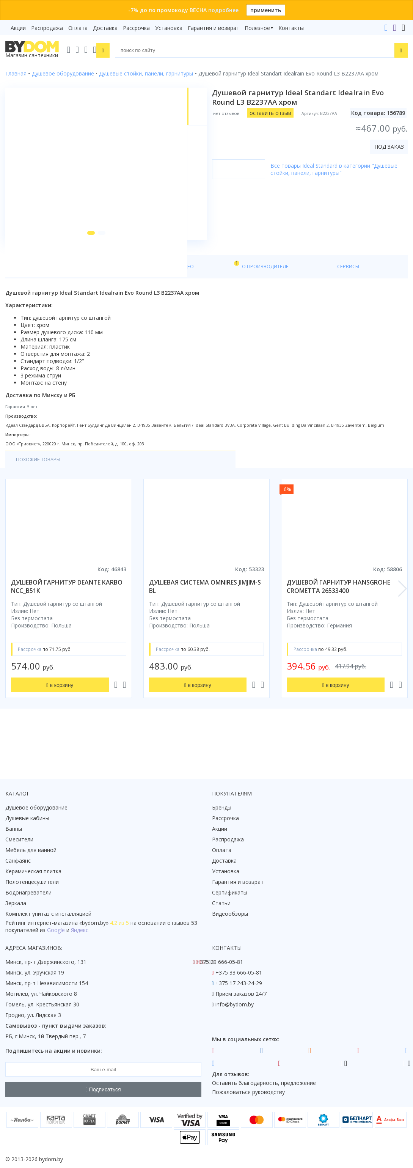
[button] (81, 270)
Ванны (13, 828)
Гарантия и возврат (213, 27)
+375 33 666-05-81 (238, 972)
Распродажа (47, 27)
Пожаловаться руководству (248, 1092)
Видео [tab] (125, 302)
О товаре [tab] (29, 304)
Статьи (221, 903)
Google (56, 930)
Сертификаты (229, 892)
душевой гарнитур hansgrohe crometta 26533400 (338, 625)
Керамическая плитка (33, 871)
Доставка (105, 27)
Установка (168, 27)
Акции (18, 27)
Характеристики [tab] (78, 304)
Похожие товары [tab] (41, 497)
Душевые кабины (27, 818)
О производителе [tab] (169, 304)
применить (265, 10)
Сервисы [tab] (219, 304)
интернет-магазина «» (68, 922)
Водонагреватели (28, 892)
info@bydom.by (234, 1004)
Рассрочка (136, 27)
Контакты (291, 27)
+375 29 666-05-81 (219, 961)
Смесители (19, 839)
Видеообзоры (230, 913)
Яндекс (79, 930)
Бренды (221, 807)
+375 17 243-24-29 (238, 983)
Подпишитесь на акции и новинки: (53, 1050)
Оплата (78, 27)
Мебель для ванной (31, 850)
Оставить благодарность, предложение (264, 1082)
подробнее (223, 10)
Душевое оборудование (36, 807)
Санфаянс (18, 860)
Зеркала (15, 903)
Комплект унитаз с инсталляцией (48, 913)
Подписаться (103, 1089)
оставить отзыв (276, 112)
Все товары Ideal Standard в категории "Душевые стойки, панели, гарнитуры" (339, 169)
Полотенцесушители (32, 881)
